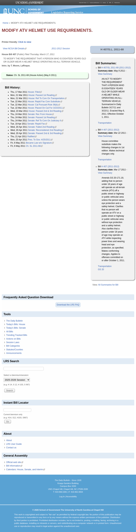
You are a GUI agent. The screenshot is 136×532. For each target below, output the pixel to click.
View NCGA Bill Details (15, 48)
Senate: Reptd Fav (37, 124)
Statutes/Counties (14, 349)
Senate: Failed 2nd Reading (42, 127)
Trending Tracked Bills (16, 335)
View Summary (105, 74)
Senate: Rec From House (41, 114)
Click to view (24, 42)
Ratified (32, 136)
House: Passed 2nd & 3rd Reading (46, 111)
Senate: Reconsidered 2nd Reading (46, 130)
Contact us (11, 447)
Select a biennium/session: (16, 375)
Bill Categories (13, 346)
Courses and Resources (95, 2)
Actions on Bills (13, 339)
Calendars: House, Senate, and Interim (25, 469)
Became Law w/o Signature (40, 143)
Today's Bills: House (15, 324)
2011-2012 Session (61, 48)
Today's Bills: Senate (16, 328)
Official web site (14, 462)
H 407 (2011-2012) (110, 130)
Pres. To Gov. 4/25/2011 (40, 139)
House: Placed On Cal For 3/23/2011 (46, 108)
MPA (110, 2)
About (9, 440)
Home (5, 23)
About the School (82, 2)
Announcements (14, 353)
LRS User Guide (14, 444)
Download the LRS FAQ (68, 305)
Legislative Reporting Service (67, 12)
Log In (62, 496)
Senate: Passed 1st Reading (42, 117)
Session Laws (12, 342)
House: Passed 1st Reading (42, 95)
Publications (117, 2)
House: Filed (35, 92)
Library (104, 2)
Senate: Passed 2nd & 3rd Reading (45, 133)
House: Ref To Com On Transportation (47, 98)
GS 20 (101, 269)
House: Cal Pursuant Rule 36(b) (44, 104)
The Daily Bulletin (14, 321)
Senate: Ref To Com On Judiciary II (45, 120)
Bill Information (14, 466)
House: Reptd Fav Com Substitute (45, 101)
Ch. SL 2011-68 (34, 146)
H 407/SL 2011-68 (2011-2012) (116, 67)
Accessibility (71, 496)
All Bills (9, 331)
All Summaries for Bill (108, 285)
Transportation (105, 123)
